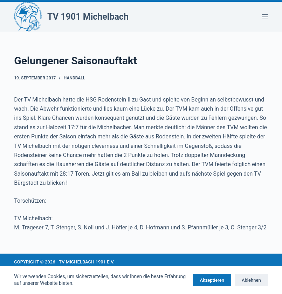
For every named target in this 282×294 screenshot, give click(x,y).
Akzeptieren (212, 280)
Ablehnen (251, 280)
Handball (74, 78)
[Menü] (265, 17)
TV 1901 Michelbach (88, 17)
